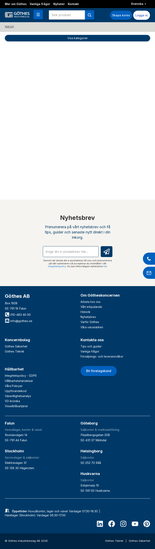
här (105, 266)
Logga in (141, 15)
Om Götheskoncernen (100, 295)
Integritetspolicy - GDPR (21, 375)
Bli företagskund (98, 371)
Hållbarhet (14, 369)
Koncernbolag (17, 340)
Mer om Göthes (16, 4)
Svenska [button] (138, 3)
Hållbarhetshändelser (19, 381)
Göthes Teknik (14, 351)
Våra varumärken (92, 327)
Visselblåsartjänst (16, 406)
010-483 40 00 (18, 315)
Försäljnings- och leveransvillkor (102, 356)
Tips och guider (91, 346)
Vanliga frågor (40, 4)
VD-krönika (12, 401)
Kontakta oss (92, 340)
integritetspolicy (57, 266)
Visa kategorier (77, 38)
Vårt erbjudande (91, 306)
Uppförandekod (15, 391)
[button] (38, 14)
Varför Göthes (90, 322)
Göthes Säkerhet (16, 346)
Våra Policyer (14, 386)
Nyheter (59, 4)
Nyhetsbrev (88, 317)
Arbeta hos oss (91, 301)
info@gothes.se (18, 321)
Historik (85, 312)
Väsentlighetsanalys (18, 396)
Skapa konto (121, 15)
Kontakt (73, 4)
